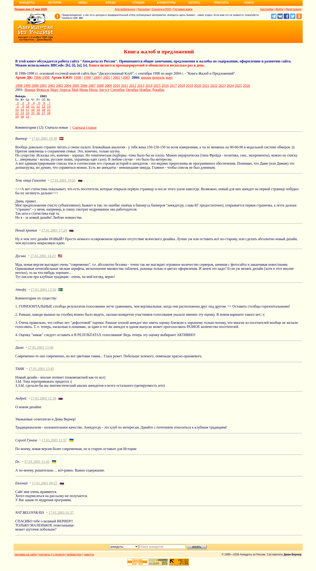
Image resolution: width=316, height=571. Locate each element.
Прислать (221, 2)
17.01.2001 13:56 (43, 294)
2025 (238, 86)
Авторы (194, 2)
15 (17, 113)
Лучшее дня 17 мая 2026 (31, 9)
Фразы (110, 2)
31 (27, 121)
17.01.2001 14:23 (43, 261)
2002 (116, 77)
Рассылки (144, 9)
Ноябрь (145, 90)
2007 (92, 86)
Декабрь (158, 90)
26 (38, 117)
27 (43, 117)
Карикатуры (166, 2)
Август (104, 90)
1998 (77, 77)
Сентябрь (117, 90)
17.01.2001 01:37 (61, 517)
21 (49, 113)
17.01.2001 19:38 (44, 143)
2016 (165, 86)
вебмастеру (74, 559)
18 (33, 113)
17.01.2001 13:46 (40, 352)
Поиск (249, 2)
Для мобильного (125, 9)
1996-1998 (41, 77)
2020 (197, 86)
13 (43, 109)
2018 (181, 86)
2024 (230, 86)
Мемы (82, 2)
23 (22, 117)
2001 (106, 77)
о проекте (59, 559)
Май (75, 90)
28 (49, 117)
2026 (246, 86)
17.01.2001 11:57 (54, 445)
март (169, 77)
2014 (148, 86)
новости (89, 559)
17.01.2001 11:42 (36, 466)
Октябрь (132, 90)
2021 (205, 86)
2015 (157, 86)
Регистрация (293, 9)
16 (22, 113)
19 (38, 113)
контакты (44, 559)
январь (146, 77)
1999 (87, 77)
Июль (93, 90)
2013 (140, 86)
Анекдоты (27, 2)
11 (33, 109)
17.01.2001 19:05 (62, 185)
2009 (108, 86)
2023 (222, 86)
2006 (84, 86)
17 (27, 113)
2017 (173, 86)
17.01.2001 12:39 (43, 403)
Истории (55, 2)
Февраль (42, 90)
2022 (214, 86)
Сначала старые (85, 132)
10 (27, 109)
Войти (279, 9)
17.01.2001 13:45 (41, 373)
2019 (189, 86)
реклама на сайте (26, 559)
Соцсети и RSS (161, 9)
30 (22, 121)
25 (33, 117)
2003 (126, 77)
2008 (100, 86)
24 (27, 117)
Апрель (65, 90)
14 (49, 109)
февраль (158, 77)
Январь (29, 90)
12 (38, 109)
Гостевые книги (182, 9)
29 (17, 121)
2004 (67, 86)
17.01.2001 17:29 (54, 235)
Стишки (138, 2)
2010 (116, 86)
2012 (132, 86)
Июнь (83, 90)
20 (43, 113)
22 (17, 117)
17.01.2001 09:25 (44, 488)
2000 (97, 77)
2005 (76, 86)
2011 (124, 86)
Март (54, 90)
